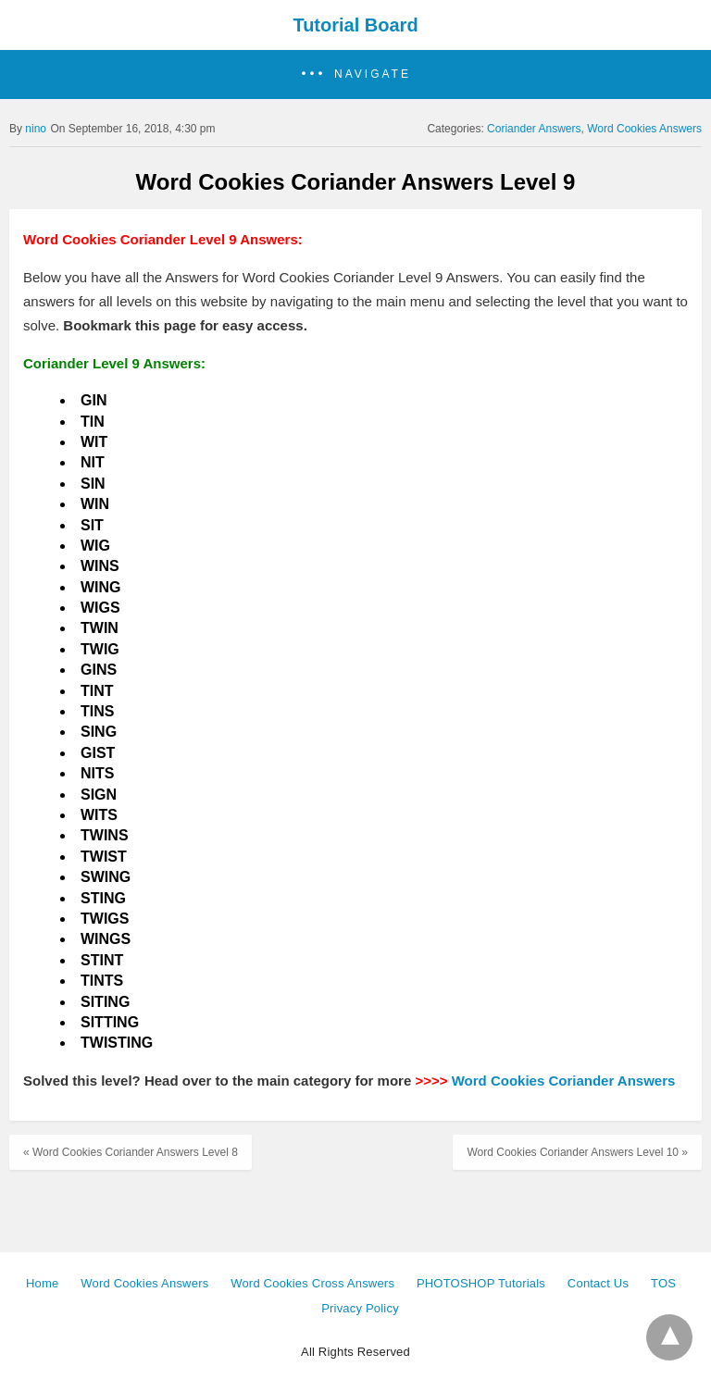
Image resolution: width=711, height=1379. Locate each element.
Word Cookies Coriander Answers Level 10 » (577, 1152)
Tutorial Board (355, 25)
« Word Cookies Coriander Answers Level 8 (130, 1152)
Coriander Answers (533, 128)
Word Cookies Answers (644, 128)
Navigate (372, 74)
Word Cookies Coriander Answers (564, 1080)
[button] (355, 74)
